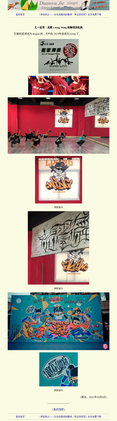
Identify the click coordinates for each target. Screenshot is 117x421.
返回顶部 (58, 409)
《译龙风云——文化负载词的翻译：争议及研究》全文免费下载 (69, 14)
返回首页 (20, 14)
